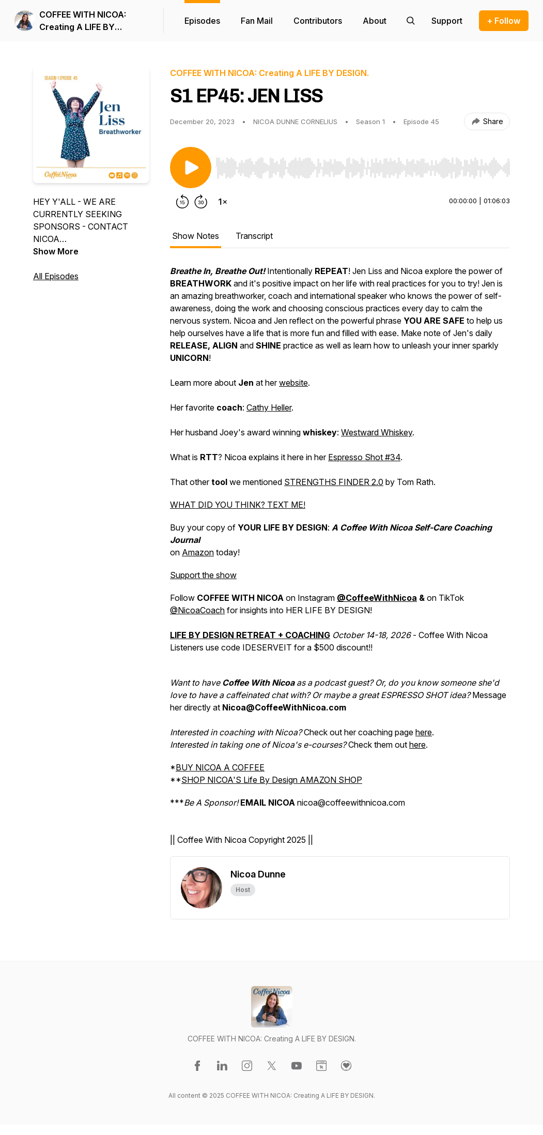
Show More (56, 251)
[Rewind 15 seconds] (182, 201)
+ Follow (503, 21)
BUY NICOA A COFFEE (220, 767)
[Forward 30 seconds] (201, 201)
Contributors (317, 21)
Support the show (203, 575)
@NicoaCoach (197, 610)
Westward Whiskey (376, 432)
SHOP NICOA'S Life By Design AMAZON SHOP (271, 780)
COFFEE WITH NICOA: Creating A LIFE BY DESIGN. (82, 21)
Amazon (198, 552)
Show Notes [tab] (195, 236)
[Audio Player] (362, 165)
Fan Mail (257, 21)
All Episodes (56, 276)
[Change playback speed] (222, 201)
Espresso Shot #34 (364, 457)
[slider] (362, 168)
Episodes (202, 21)
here (423, 732)
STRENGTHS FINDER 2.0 (333, 482)
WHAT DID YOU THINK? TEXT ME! (237, 505)
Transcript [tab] (254, 236)
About (374, 21)
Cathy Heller (268, 407)
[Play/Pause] (190, 167)
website (293, 382)
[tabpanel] (340, 560)
